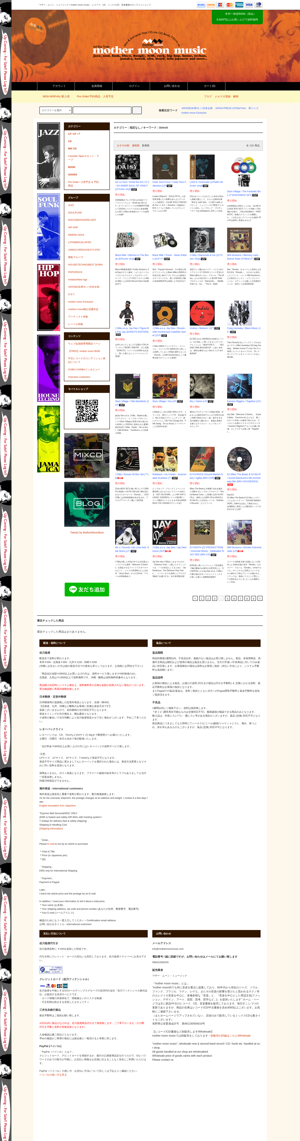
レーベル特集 (75, 324)
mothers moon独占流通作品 (83, 309)
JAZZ (71, 205)
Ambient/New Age (77, 279)
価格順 (135, 145)
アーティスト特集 (78, 316)
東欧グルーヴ (75, 257)
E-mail (50, 844)
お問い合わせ (168, 86)
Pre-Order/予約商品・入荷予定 (92, 96)
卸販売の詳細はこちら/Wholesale (231, 1035)
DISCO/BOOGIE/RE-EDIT (82, 220)
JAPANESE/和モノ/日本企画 (197, 108)
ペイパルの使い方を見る (53, 1074)
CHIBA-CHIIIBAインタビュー (84, 369)
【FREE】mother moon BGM (84, 351)
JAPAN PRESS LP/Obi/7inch (230, 108)
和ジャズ (253, 108)
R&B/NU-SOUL (76, 235)
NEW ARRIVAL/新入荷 (54, 96)
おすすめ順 (123, 145)
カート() (206, 86)
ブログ (208, 96)
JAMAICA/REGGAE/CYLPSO (84, 249)
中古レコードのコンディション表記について (86, 360)
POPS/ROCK (75, 272)
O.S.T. (71, 294)
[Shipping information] (51, 828)
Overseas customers (79, 377)
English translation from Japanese (57, 805)
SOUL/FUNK (75, 212)
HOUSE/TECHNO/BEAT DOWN (85, 264)
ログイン (131, 86)
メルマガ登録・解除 (226, 96)
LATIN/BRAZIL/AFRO (79, 242)
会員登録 (93, 86)
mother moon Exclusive (193, 113)
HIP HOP (73, 227)
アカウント (56, 86)
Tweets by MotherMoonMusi (87, 532)
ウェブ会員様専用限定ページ (84, 343)
